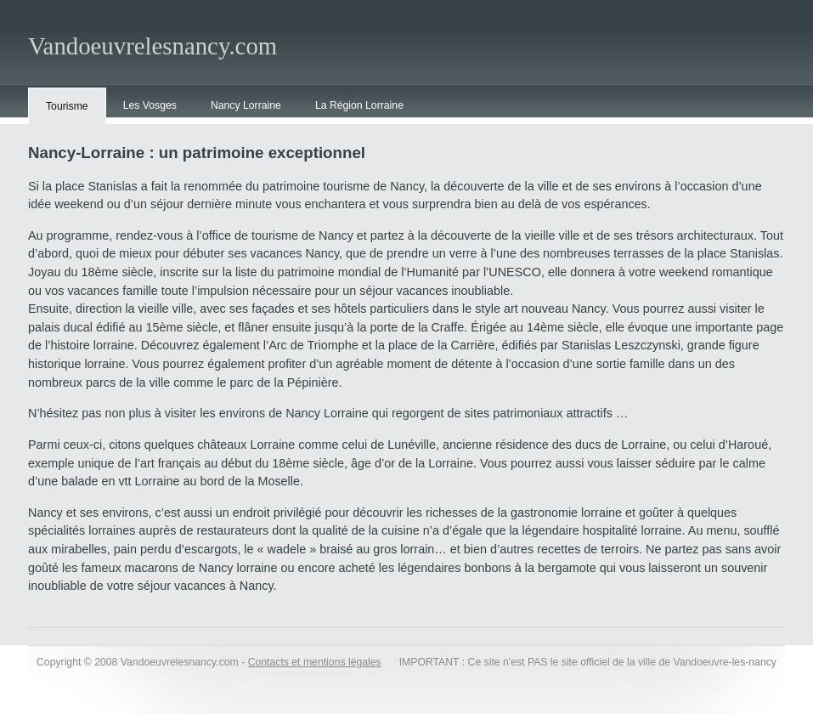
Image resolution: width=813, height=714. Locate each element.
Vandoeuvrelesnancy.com (152, 46)
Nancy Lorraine (246, 105)
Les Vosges (150, 105)
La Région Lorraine (359, 105)
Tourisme (67, 106)
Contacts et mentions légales (314, 662)
